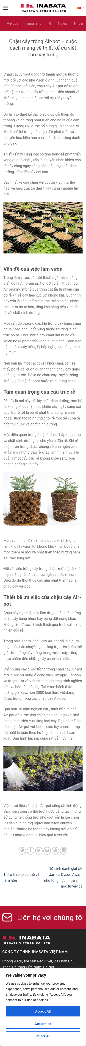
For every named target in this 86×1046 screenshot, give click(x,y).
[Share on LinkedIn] (63, 851)
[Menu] (5, 7)
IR (49, 23)
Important (33, 23)
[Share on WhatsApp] (22, 851)
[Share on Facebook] (30, 851)
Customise (43, 1024)
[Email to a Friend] (47, 851)
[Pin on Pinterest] (55, 851)
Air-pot (12, 23)
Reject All (43, 1036)
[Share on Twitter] (39, 851)
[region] (43, 1007)
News (62, 23)
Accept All (43, 1011)
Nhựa (78, 23)
